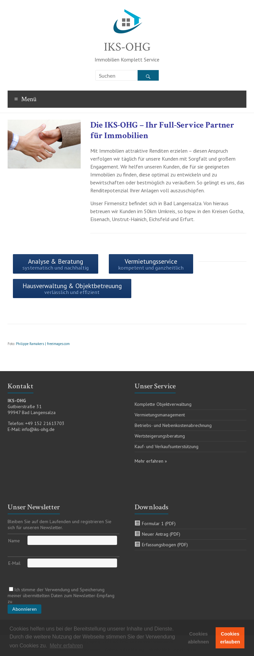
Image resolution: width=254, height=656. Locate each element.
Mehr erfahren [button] (66, 645)
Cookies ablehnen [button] (198, 637)
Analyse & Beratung (55, 264)
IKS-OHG (127, 47)
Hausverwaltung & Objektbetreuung (72, 289)
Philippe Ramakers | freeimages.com (43, 343)
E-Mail (14, 563)
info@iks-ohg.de (38, 429)
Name (14, 541)
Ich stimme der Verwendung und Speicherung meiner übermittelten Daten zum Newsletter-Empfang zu (61, 595)
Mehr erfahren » (151, 461)
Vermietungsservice (151, 264)
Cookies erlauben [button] (230, 637)
